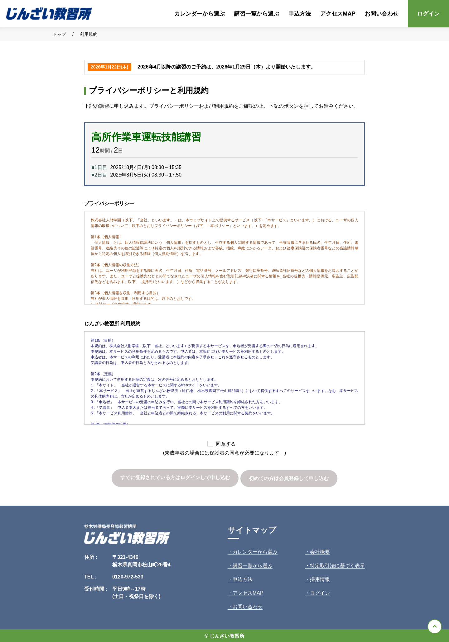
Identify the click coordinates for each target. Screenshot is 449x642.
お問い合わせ (381, 13)
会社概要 (320, 551)
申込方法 (299, 13)
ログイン (428, 13)
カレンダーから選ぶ (199, 13)
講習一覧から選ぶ (256, 13)
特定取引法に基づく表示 (337, 564)
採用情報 (320, 578)
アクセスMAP (337, 13)
